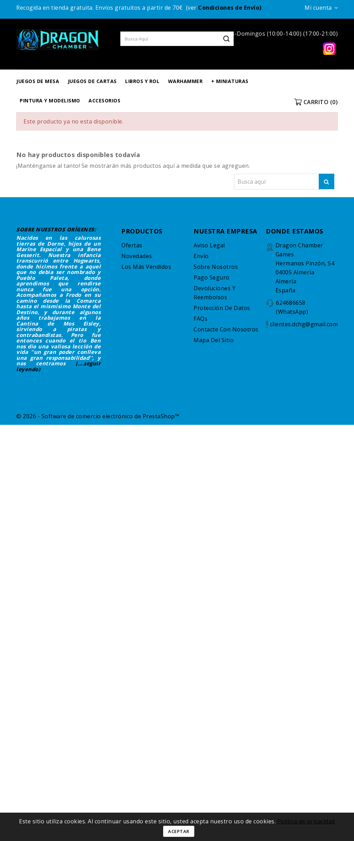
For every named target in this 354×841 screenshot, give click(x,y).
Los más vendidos (146, 267)
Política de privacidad (306, 821)
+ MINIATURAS (230, 81)
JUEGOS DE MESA (37, 81)
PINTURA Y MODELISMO (50, 100)
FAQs (200, 318)
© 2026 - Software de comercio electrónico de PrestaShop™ (97, 416)
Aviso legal (209, 245)
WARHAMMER (185, 81)
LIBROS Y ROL (142, 81)
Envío (201, 256)
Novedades (136, 256)
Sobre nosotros (216, 267)
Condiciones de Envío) (230, 7)
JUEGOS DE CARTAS (92, 81)
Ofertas (131, 245)
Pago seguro (212, 277)
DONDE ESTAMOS (294, 231)
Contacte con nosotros (226, 329)
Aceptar (178, 831)
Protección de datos (222, 308)
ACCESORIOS (104, 100)
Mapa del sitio (214, 340)
